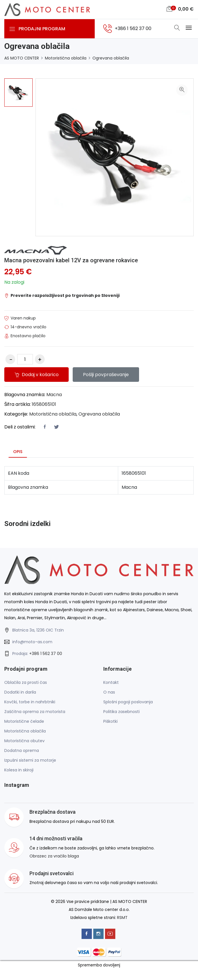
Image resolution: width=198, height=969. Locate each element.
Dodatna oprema (21, 750)
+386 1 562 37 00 (45, 653)
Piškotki (110, 721)
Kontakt (111, 682)
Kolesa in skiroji (18, 770)
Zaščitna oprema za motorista (34, 711)
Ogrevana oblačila (110, 58)
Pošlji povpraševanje (106, 374)
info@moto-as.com (32, 641)
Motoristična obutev (24, 741)
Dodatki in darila (20, 692)
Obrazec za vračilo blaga (54, 856)
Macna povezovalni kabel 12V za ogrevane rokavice (71, 260)
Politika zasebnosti (121, 711)
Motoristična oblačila (65, 58)
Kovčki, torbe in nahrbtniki (29, 702)
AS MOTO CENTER (21, 58)
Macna (54, 394)
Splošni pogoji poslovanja (128, 702)
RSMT (122, 917)
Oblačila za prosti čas (25, 682)
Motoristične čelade (24, 721)
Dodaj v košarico (37, 374)
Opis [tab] (17, 451)
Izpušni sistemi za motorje (30, 760)
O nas (109, 692)
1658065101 (44, 404)
